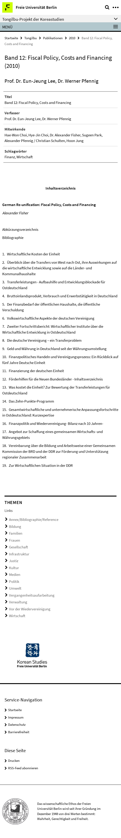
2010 (72, 38)
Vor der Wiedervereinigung (29, 609)
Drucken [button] (14, 760)
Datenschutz (16, 724)
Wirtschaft (17, 615)
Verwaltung (18, 602)
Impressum (15, 717)
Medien (14, 574)
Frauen (14, 540)
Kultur (14, 567)
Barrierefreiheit (18, 732)
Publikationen (53, 38)
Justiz (13, 560)
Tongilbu (30, 38)
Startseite (11, 38)
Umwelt (15, 588)
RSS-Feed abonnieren (23, 768)
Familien (15, 533)
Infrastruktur (19, 554)
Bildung (15, 526)
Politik (14, 581)
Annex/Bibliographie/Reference (33, 519)
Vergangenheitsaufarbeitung (32, 595)
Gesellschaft (18, 547)
